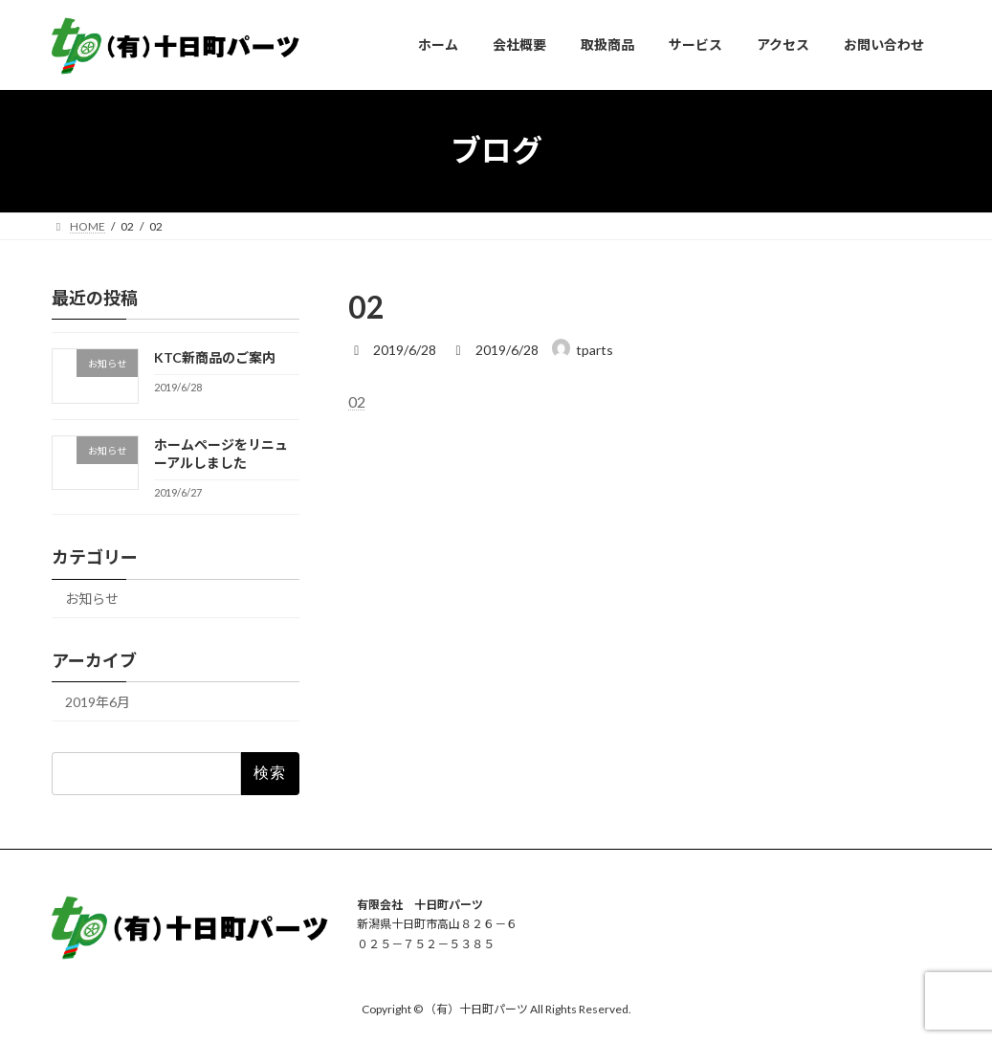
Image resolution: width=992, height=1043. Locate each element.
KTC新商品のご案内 (214, 357)
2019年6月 (97, 702)
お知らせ (92, 598)
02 (356, 401)
